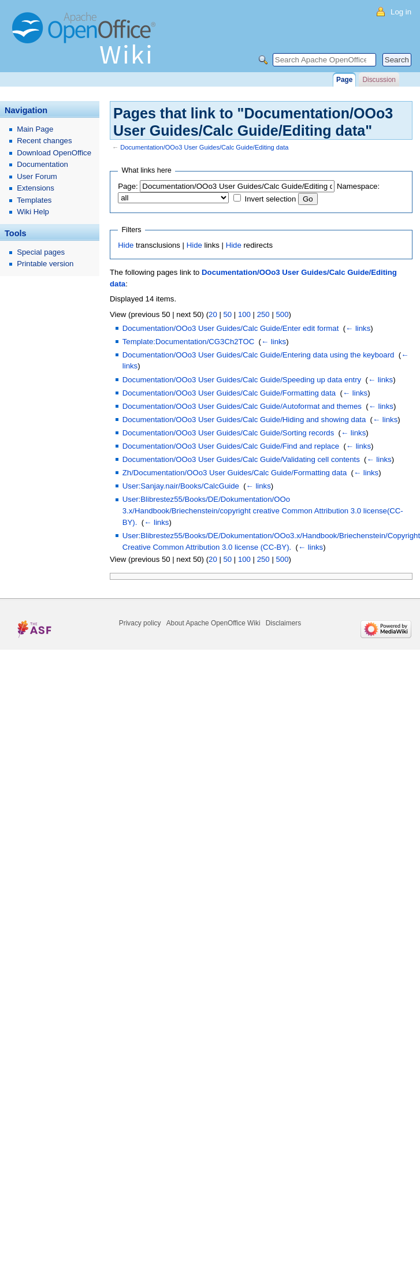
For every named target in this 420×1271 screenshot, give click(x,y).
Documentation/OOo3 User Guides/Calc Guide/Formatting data (229, 393)
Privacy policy (140, 623)
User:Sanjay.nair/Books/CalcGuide (180, 486)
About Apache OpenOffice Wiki (213, 623)
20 (213, 314)
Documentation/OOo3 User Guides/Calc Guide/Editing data (204, 147)
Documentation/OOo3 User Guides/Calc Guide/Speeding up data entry (241, 379)
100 (244, 314)
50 (227, 314)
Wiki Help (33, 211)
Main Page (35, 129)
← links (357, 328)
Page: (127, 186)
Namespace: (358, 186)
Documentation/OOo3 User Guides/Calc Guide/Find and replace (230, 446)
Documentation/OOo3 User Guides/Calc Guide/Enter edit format (230, 328)
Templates (34, 200)
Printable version (45, 263)
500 (282, 314)
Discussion (378, 80)
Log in (401, 12)
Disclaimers (283, 623)
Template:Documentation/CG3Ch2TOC (188, 341)
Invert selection (270, 199)
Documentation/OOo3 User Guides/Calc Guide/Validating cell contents (241, 459)
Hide (125, 245)
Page (344, 80)
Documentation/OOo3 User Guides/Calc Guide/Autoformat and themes (242, 406)
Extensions (35, 188)
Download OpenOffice (54, 152)
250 (263, 314)
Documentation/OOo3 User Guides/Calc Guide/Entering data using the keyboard (258, 355)
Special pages (41, 252)
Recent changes (44, 140)
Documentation (42, 164)
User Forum (37, 176)
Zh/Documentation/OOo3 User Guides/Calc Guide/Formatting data (234, 472)
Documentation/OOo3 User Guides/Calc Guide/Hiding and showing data (244, 419)
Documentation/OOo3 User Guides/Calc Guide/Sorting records (228, 432)
